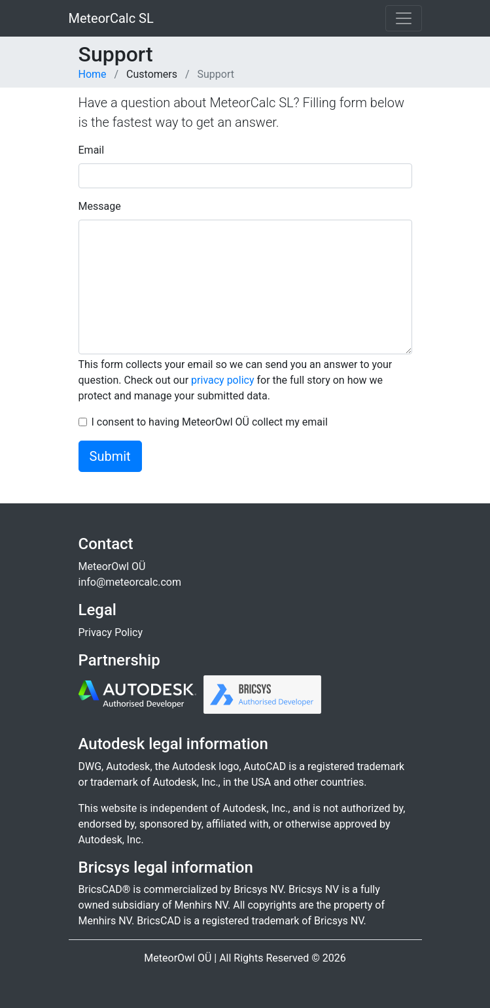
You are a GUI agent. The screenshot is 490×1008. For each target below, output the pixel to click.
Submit (110, 456)
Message (100, 206)
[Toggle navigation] (403, 18)
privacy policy (222, 380)
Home (93, 74)
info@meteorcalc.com (130, 582)
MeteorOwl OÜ (112, 566)
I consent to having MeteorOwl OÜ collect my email (210, 422)
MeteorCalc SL (111, 18)
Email (92, 150)
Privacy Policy (111, 632)
